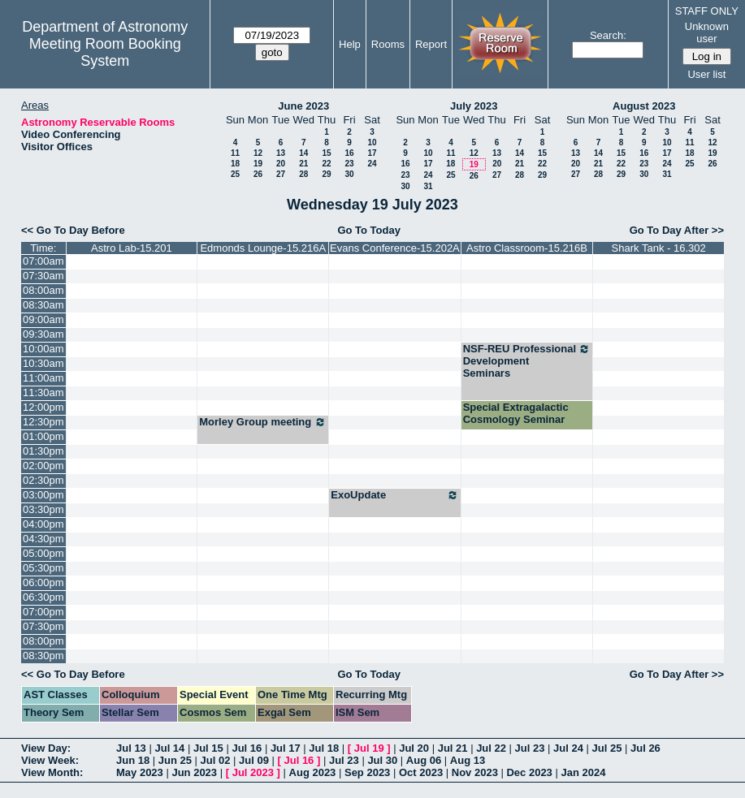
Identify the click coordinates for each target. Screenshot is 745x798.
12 (257, 153)
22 (326, 163)
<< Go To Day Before (73, 230)
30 (348, 174)
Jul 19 (369, 748)
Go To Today (369, 230)
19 (257, 163)
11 (235, 153)
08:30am (43, 305)
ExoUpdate (394, 495)
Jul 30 (382, 760)
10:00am (43, 349)
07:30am (43, 276)
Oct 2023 (421, 772)
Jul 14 (169, 748)
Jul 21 (453, 748)
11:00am (43, 378)
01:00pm (43, 436)
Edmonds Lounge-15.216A (263, 248)
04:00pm (43, 524)
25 (235, 174)
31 (427, 186)
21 (303, 163)
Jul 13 (131, 748)
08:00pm (43, 641)
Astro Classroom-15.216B (526, 248)
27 (280, 174)
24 (371, 163)
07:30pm (43, 626)
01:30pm (43, 451)
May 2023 (139, 772)
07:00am (43, 261)
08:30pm (43, 655)
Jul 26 (645, 748)
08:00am (43, 290)
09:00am (43, 319)
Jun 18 (132, 760)
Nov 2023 (475, 772)
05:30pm (43, 568)
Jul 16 (247, 748)
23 (348, 163)
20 (280, 163)
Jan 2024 (583, 772)
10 (371, 142)
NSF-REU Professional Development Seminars (527, 361)
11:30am (43, 392)
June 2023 (303, 106)
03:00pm (43, 495)
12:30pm (43, 422)
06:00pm (43, 582)
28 (303, 174)
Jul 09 (254, 760)
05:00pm (43, 553)
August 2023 (644, 106)
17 (371, 153)
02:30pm (43, 480)
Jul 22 (491, 748)
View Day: (46, 748)
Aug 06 (423, 760)
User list (706, 74)
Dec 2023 (529, 772)
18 (235, 163)
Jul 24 (568, 748)
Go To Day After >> (677, 230)
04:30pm (43, 539)
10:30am (43, 363)
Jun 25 (175, 760)
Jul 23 (530, 748)
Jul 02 (216, 760)
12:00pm (43, 407)
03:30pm (43, 509)
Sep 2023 (367, 772)
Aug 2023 (312, 772)
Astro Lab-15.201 (131, 248)
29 (326, 174)
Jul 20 (414, 748)
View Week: (50, 760)
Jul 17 (286, 748)
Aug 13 (467, 760)
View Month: (52, 772)
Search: (608, 35)
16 (348, 153)
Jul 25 (607, 748)
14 (303, 153)
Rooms (388, 44)
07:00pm (43, 612)
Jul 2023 (253, 772)
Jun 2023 (194, 772)
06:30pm (43, 597)
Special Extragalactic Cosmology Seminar (516, 413)
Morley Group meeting (263, 422)
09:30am (43, 334)
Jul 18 (324, 748)
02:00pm (43, 465)
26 (257, 174)
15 (326, 153)
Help (350, 44)
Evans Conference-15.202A (395, 248)
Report (431, 44)
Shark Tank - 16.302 (659, 248)
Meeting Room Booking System (105, 52)
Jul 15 (208, 748)
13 (280, 153)
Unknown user (707, 32)
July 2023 (474, 106)
